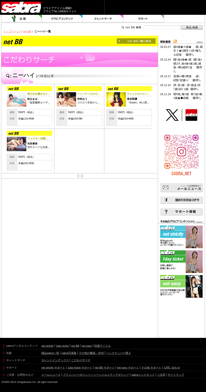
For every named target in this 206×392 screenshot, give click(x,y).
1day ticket (62, 345)
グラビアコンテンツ (62, 18)
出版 (21, 18)
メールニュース (51, 374)
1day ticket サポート (80, 367)
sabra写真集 (69, 353)
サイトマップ (176, 374)
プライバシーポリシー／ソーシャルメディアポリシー (96, 374)
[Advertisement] (181, 318)
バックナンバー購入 (118, 353)
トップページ (11, 31)
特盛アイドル (102, 345)
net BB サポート (105, 367)
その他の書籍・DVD (91, 353)
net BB (27, 31)
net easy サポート (128, 367)
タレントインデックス (55, 360)
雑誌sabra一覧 (50, 353)
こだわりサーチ (80, 360)
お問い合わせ (172, 367)
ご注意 (161, 374)
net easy (87, 345)
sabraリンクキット (143, 374)
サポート (143, 18)
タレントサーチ (103, 18)
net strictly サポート (53, 367)
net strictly (47, 345)
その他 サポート (151, 367)
